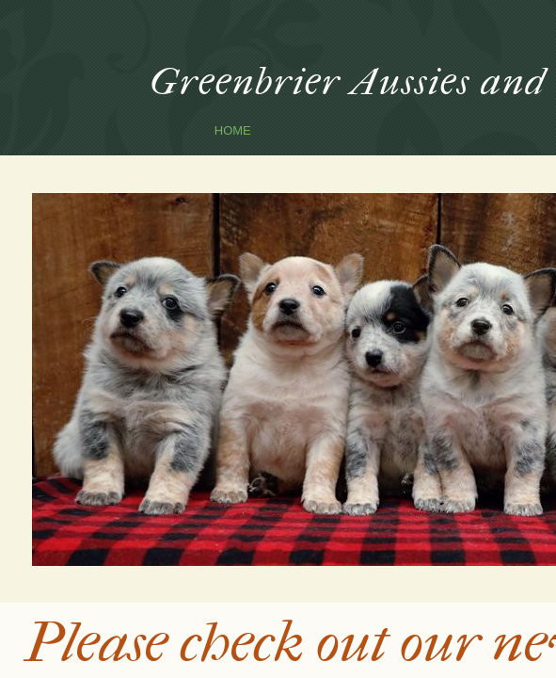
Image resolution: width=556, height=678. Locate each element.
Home (232, 130)
